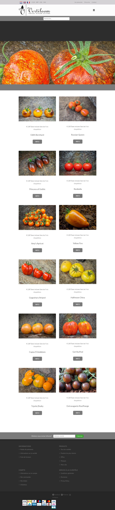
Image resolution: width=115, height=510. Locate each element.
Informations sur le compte (28, 473)
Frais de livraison (25, 457)
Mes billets (23, 481)
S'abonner (80, 436)
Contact (94, 2)
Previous (2, 52)
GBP (37, 2)
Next (113, 52)
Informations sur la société (28, 453)
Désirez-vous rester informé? (42, 436)
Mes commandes (25, 477)
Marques (63, 461)
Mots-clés (64, 464)
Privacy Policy (65, 481)
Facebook (56, 494)
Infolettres (23, 484)
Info (37, 142)
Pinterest (64, 494)
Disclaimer (64, 477)
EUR (33, 2)
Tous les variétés (66, 449)
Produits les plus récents (68, 453)
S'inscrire (87, 2)
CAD (44, 2)
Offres (63, 457)
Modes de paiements (26, 449)
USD (41, 2)
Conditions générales (67, 473)
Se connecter (79, 2)
